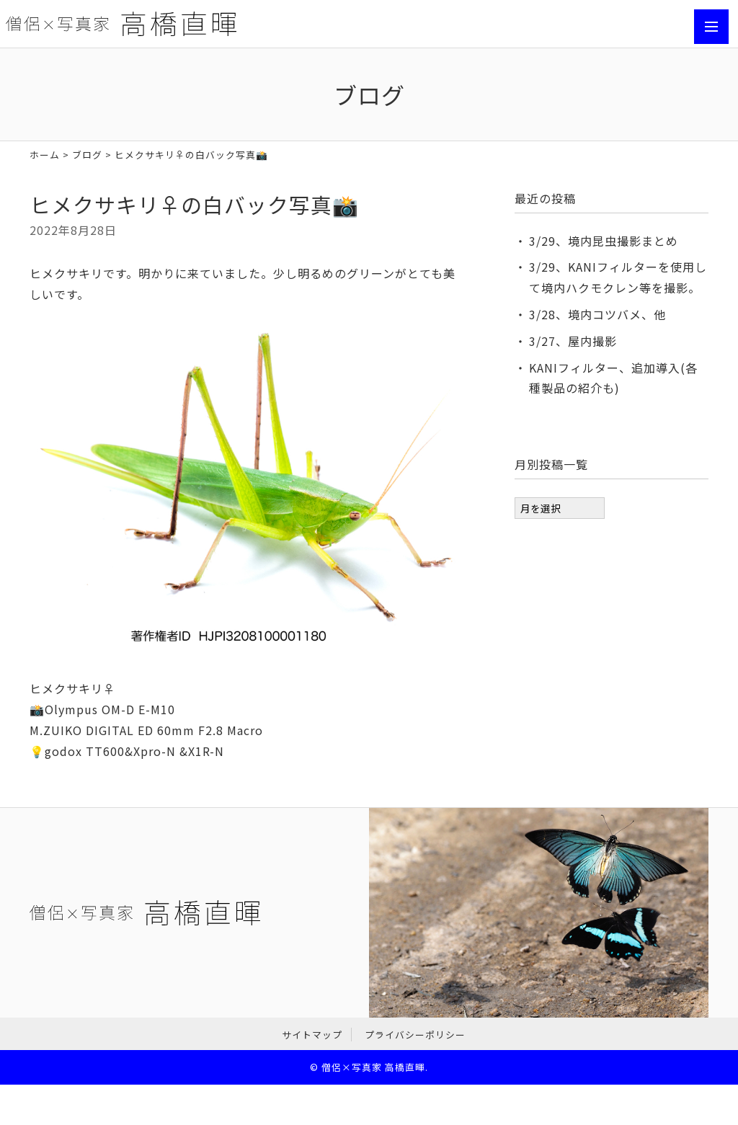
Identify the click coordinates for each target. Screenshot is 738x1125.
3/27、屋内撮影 (573, 341)
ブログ (87, 154)
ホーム (45, 154)
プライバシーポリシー (415, 1034)
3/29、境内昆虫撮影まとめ (603, 240)
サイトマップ (312, 1034)
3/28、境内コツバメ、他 (597, 314)
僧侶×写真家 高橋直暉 (373, 1067)
